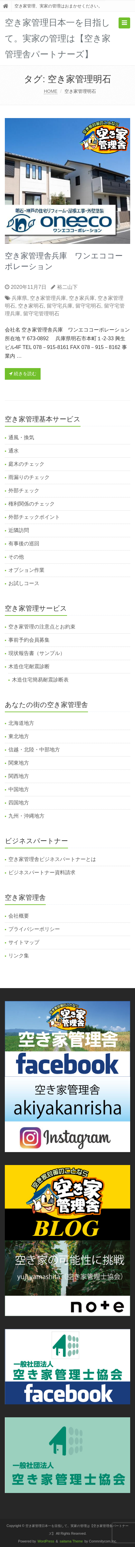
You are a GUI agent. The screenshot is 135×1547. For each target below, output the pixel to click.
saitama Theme (71, 1541)
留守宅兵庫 (59, 306)
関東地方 (18, 763)
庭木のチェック (26, 464)
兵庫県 (19, 298)
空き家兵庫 (82, 298)
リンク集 (18, 955)
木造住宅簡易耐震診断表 (40, 679)
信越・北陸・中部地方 (34, 749)
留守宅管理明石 (41, 313)
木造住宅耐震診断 (29, 666)
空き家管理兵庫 (48, 298)
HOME (50, 91)
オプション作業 (26, 570)
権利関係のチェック (31, 504)
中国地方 (18, 789)
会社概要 (18, 916)
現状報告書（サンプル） (36, 653)
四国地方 (18, 802)
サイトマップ (23, 942)
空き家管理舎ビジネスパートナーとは (52, 859)
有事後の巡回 (23, 543)
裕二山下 (67, 287)
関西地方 (18, 776)
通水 (13, 450)
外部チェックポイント (34, 517)
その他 (16, 557)
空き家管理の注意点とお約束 (41, 626)
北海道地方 (21, 723)
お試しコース (23, 583)
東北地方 (18, 736)
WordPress (46, 1541)
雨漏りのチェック (29, 477)
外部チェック (23, 490)
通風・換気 (21, 437)
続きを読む (22, 373)
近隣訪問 (18, 530)
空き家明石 (31, 306)
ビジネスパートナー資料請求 (41, 872)
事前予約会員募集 (29, 640)
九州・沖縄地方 (26, 816)
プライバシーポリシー (34, 929)
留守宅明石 (88, 306)
